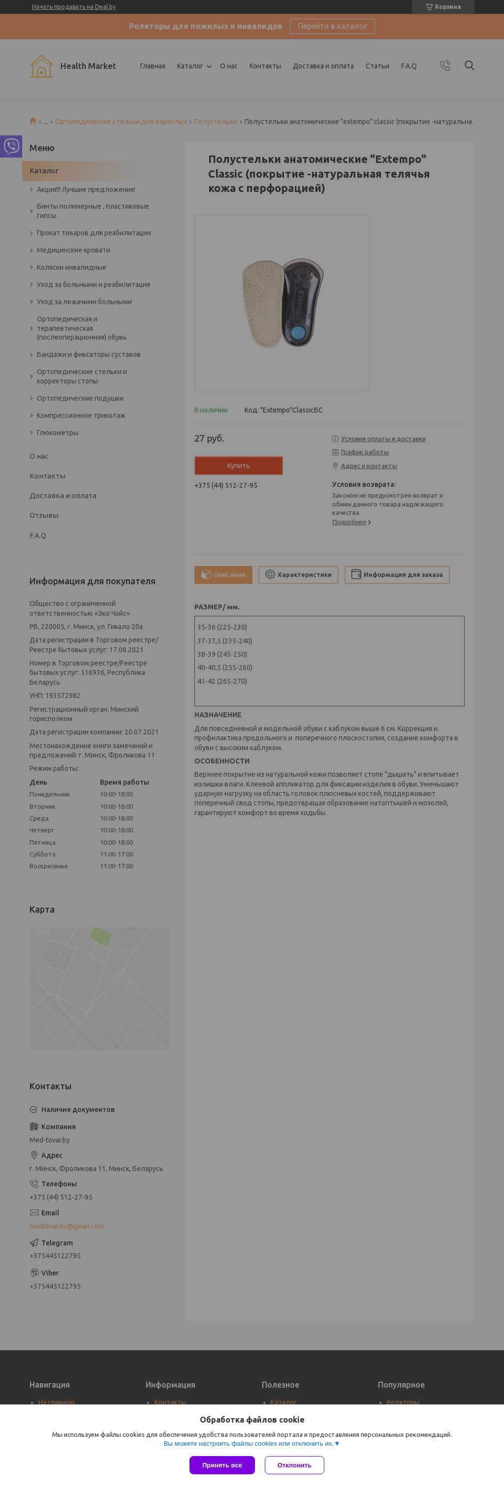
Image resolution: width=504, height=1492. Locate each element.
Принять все (222, 1465)
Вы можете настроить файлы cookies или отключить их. (248, 1443)
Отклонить (295, 1465)
